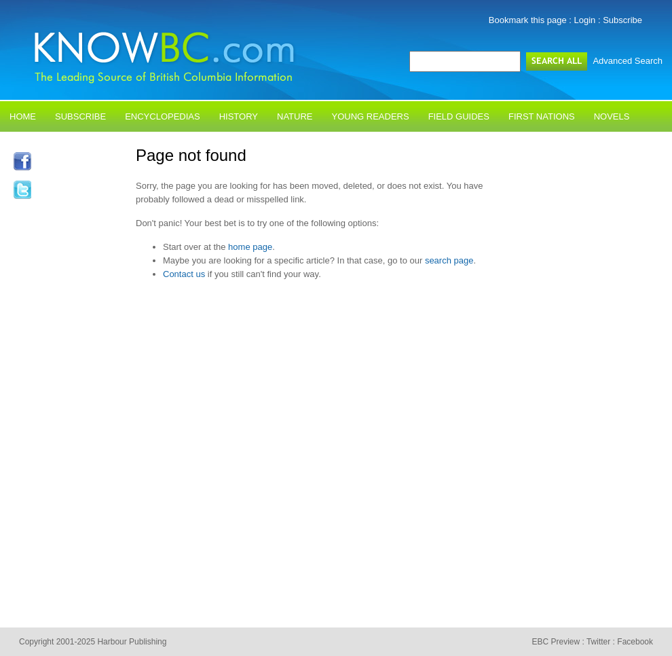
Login (585, 20)
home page (250, 247)
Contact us (184, 274)
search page (449, 260)
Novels (612, 116)
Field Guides (458, 116)
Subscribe (622, 20)
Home (23, 116)
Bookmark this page (528, 20)
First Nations (541, 116)
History (238, 116)
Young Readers (370, 116)
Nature (294, 116)
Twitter (598, 641)
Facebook (635, 641)
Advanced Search (627, 61)
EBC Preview (555, 641)
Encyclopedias (162, 116)
